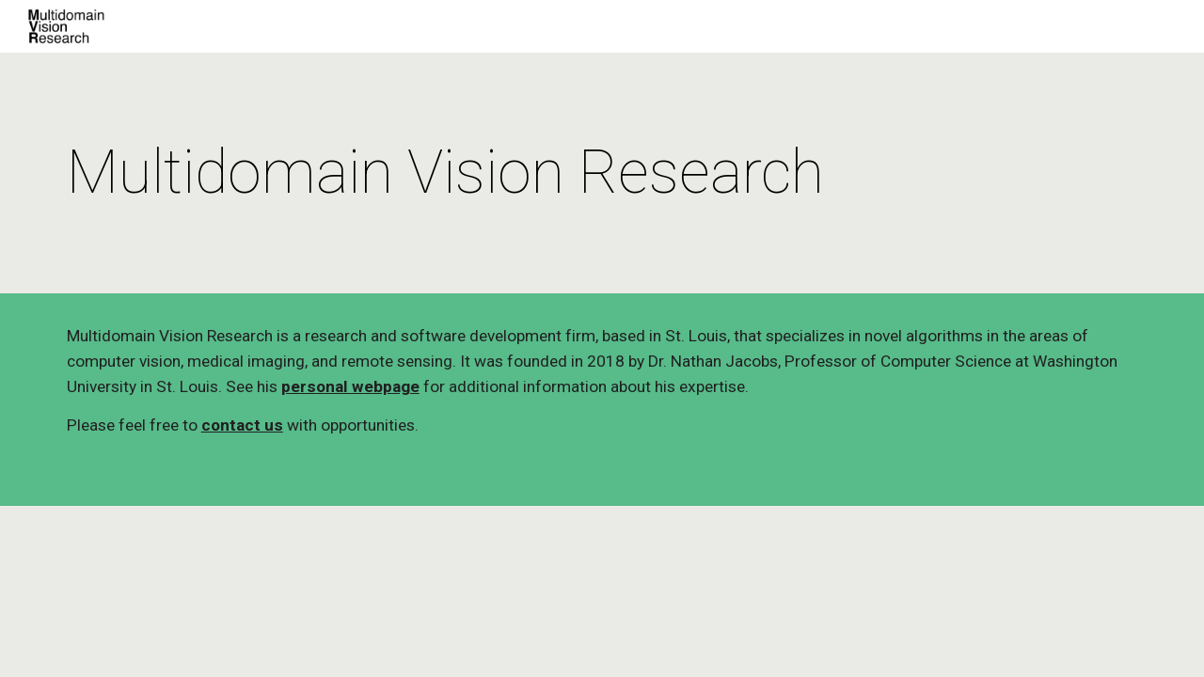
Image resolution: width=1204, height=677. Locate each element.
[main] (602, 173)
